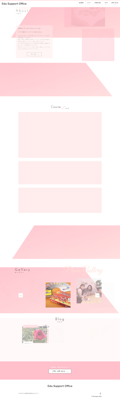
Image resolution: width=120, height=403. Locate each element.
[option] (45, 295)
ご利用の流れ (97, 3)
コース (89, 3)
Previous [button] (14, 295)
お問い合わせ (114, 3)
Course (56, 107)
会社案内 (81, 3)
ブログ (106, 3)
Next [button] (91, 295)
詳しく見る (35, 57)
